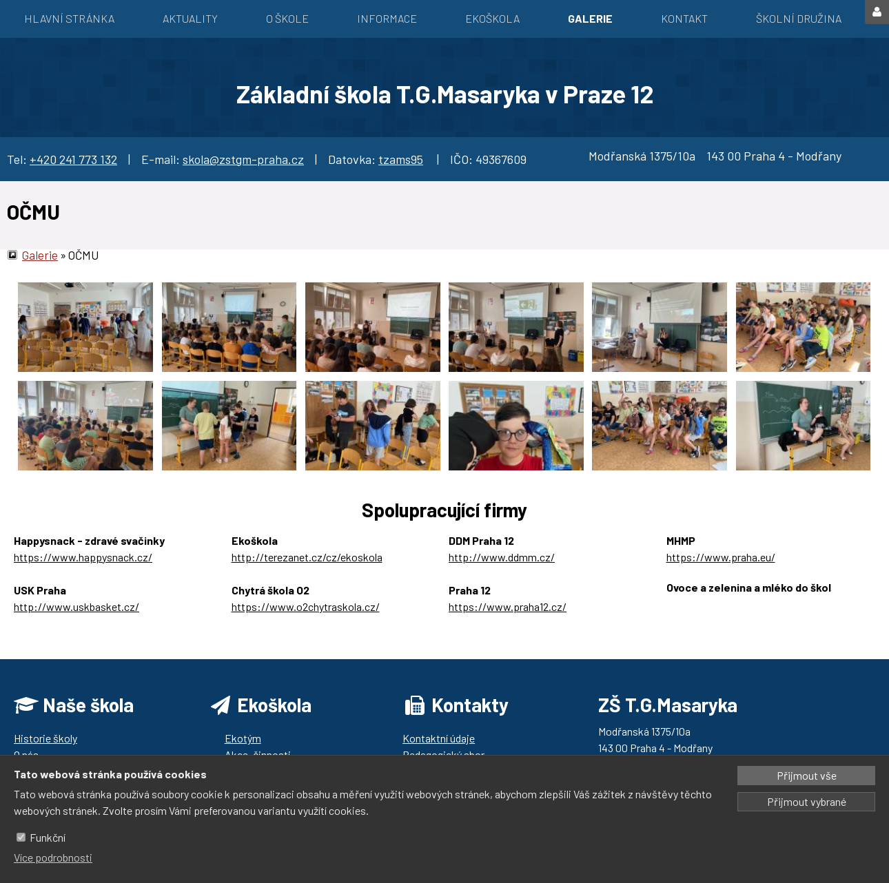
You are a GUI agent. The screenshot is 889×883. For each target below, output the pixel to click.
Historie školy (45, 738)
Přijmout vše (807, 775)
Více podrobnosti (53, 857)
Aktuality (190, 18)
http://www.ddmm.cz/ (502, 556)
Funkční (47, 837)
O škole (287, 18)
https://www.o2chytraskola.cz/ (306, 606)
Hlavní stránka (69, 18)
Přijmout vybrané (806, 801)
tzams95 (400, 159)
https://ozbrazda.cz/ (715, 603)
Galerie (590, 18)
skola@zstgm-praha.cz (243, 159)
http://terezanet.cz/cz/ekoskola (307, 556)
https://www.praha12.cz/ (507, 606)
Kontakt (684, 18)
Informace (387, 18)
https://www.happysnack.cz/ (83, 556)
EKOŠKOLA (492, 18)
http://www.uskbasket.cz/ (76, 606)
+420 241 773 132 (73, 159)
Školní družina (798, 18)
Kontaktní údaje (438, 738)
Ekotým (243, 738)
